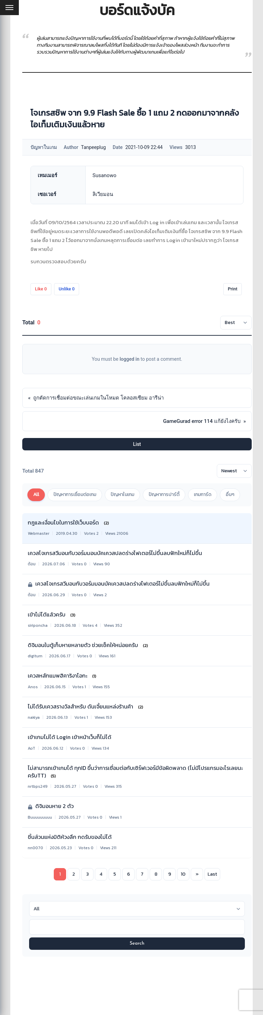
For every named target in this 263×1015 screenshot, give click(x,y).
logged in (129, 359)
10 (183, 874)
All (36, 494)
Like (41, 288)
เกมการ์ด (202, 494)
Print (232, 288)
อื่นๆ (230, 494)
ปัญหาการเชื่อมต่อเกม (74, 494)
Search (136, 943)
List (137, 444)
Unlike (67, 288)
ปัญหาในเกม (122, 494)
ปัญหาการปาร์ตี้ (164, 494)
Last (212, 874)
